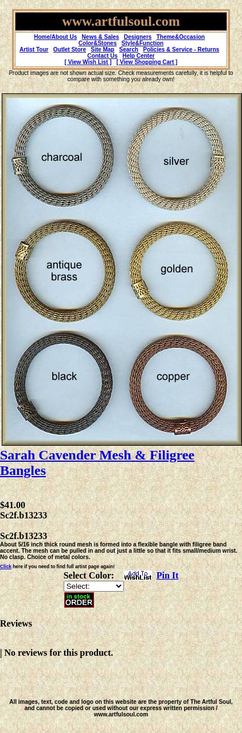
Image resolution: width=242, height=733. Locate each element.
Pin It (168, 575)
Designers (137, 37)
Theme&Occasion (181, 37)
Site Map (102, 49)
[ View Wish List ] (88, 62)
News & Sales (100, 37)
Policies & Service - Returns (181, 49)
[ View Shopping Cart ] (146, 62)
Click (5, 566)
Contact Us (102, 56)
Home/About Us (55, 37)
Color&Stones (98, 43)
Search (128, 49)
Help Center (139, 56)
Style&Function (142, 43)
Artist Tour (33, 49)
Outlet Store (69, 49)
